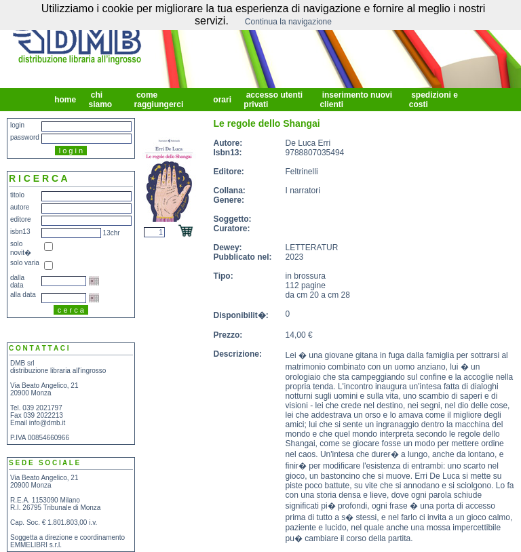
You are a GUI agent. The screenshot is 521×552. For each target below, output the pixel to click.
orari (222, 99)
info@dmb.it (47, 423)
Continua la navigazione (288, 21)
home (65, 99)
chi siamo (101, 99)
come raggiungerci (160, 99)
